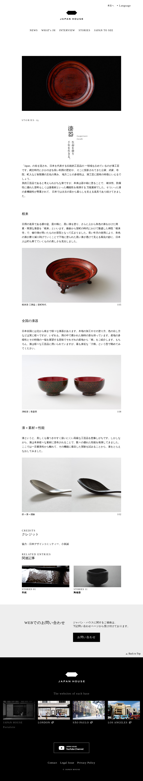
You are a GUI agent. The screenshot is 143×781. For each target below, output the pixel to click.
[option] (71, 275)
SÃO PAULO (89, 712)
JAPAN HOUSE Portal (19, 714)
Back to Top (135, 653)
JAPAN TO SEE (103, 30)
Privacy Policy (86, 762)
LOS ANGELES (124, 712)
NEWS (34, 30)
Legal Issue (67, 762)
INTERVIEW (67, 30)
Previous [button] (27, 275)
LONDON (54, 712)
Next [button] (116, 275)
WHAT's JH (48, 30)
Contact (52, 762)
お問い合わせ (86, 637)
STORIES (84, 30)
